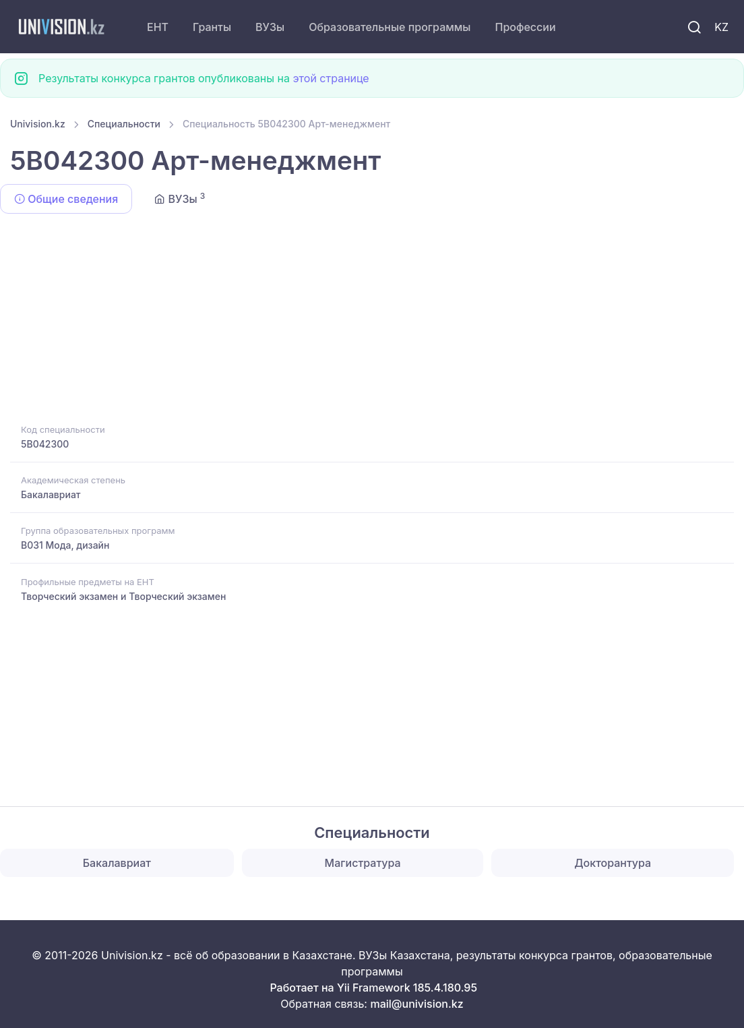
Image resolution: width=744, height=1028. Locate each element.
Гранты (212, 27)
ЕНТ (157, 27)
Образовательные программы (389, 27)
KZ (721, 27)
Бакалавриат (51, 494)
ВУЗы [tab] (179, 198)
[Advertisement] (372, 320)
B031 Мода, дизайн (65, 545)
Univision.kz (37, 123)
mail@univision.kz (416, 1003)
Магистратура (363, 863)
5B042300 (45, 444)
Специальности (124, 123)
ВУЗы (269, 27)
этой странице (330, 78)
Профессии (525, 27)
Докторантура (612, 863)
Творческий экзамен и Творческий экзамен (123, 596)
